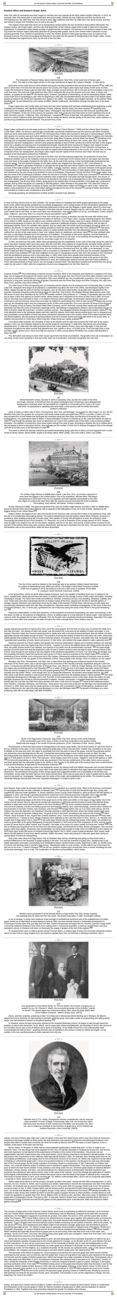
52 (73, 1142)
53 (47, 1178)
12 (83, 187)
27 (10, 420)
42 (98, 796)
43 (63, 803)
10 (59, 169)
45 (102, 812)
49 (41, 847)
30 (9, 609)
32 (94, 647)
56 (23, 1217)
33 (97, 653)
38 (77, 687)
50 (91, 927)
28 (48, 427)
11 (98, 174)
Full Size (58, 73)
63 (21, 1270)
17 (30, 252)
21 (94, 300)
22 (107, 305)
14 (69, 213)
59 (47, 1235)
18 (20, 273)
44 (60, 808)
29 (35, 510)
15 (99, 227)
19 (40, 282)
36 (102, 674)
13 (51, 189)
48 (107, 824)
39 (5, 759)
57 (16, 1224)
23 (106, 309)
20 (46, 294)
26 (81, 413)
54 (90, 1190)
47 (39, 819)
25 (14, 332)
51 (54, 1020)
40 (60, 764)
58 (95, 1228)
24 (81, 318)
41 (57, 790)
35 (66, 669)
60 (93, 1249)
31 (110, 639)
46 (100, 815)
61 (38, 1263)
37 (81, 681)
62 (75, 1268)
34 (48, 667)
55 (19, 1201)
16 (89, 231)
